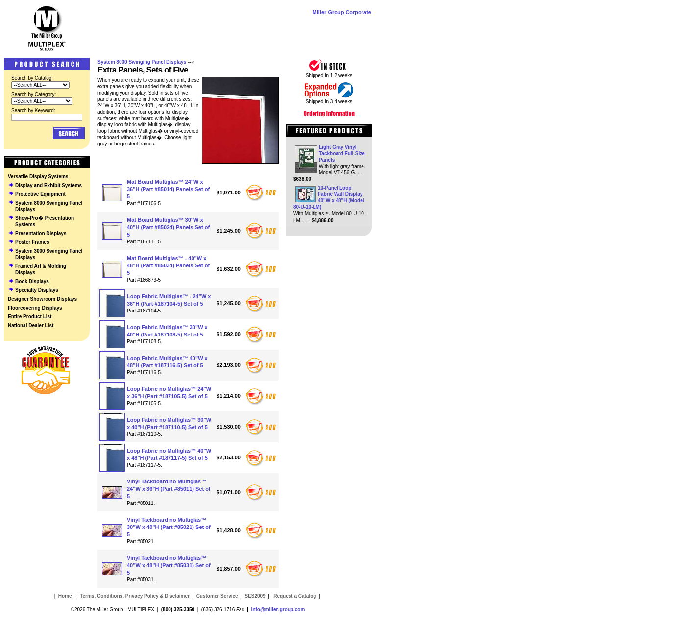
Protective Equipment (40, 194)
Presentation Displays (40, 233)
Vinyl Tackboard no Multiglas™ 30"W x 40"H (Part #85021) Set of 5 (169, 527)
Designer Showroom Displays (42, 299)
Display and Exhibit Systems (48, 185)
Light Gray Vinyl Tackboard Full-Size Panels (342, 153)
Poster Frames (32, 242)
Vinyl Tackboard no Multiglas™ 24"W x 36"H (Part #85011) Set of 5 (169, 489)
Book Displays (32, 281)
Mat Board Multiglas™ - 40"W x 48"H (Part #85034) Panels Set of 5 (168, 265)
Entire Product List (29, 316)
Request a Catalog (294, 596)
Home (65, 596)
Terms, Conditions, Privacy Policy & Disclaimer (135, 596)
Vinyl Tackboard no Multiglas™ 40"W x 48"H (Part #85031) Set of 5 (169, 565)
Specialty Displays (36, 290)
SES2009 (254, 596)
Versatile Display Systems (38, 176)
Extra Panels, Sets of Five (142, 69)
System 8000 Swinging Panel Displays (141, 62)
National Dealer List (30, 325)
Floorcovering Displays (35, 308)
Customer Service (217, 596)
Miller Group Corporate (342, 12)
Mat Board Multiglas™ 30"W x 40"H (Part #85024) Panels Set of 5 (168, 227)
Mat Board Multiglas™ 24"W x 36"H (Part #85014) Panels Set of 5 (168, 189)
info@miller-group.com (278, 609)
